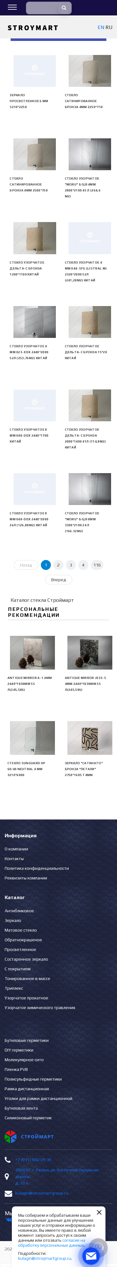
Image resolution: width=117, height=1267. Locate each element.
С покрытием (18, 968)
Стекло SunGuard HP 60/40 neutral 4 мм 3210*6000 (26, 769)
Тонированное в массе (27, 978)
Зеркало (13, 920)
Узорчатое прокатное (26, 997)
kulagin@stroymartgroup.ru (41, 1192)
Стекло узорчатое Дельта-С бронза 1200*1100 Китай (27, 268)
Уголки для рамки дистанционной (38, 1098)
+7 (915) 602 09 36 (33, 1159)
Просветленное (20, 949)
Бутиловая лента (21, 1108)
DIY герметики (19, 1049)
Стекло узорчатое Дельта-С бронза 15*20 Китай (86, 352)
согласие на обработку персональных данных (51, 1243)
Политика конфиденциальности (37, 868)
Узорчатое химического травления (40, 1007)
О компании (16, 848)
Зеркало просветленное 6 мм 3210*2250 (29, 101)
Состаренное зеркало (26, 959)
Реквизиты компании (26, 877)
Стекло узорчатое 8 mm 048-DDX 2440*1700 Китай (29, 435)
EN (101, 27)
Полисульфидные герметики (33, 1078)
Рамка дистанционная (27, 1088)
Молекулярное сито (24, 1059)
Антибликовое (19, 910)
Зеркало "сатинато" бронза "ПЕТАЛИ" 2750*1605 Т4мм (84, 769)
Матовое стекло (21, 930)
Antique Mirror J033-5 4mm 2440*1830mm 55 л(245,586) (85, 683)
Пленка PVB (16, 1069)
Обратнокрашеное (23, 939)
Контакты (14, 858)
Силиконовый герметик (28, 1117)
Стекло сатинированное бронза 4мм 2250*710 (84, 101)
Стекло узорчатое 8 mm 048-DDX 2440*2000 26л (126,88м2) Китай (29, 519)
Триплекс (14, 988)
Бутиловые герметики (27, 1040)
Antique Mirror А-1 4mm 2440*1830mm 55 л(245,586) (29, 683)
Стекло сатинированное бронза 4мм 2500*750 (29, 184)
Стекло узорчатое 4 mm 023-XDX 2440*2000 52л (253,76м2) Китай (29, 352)
